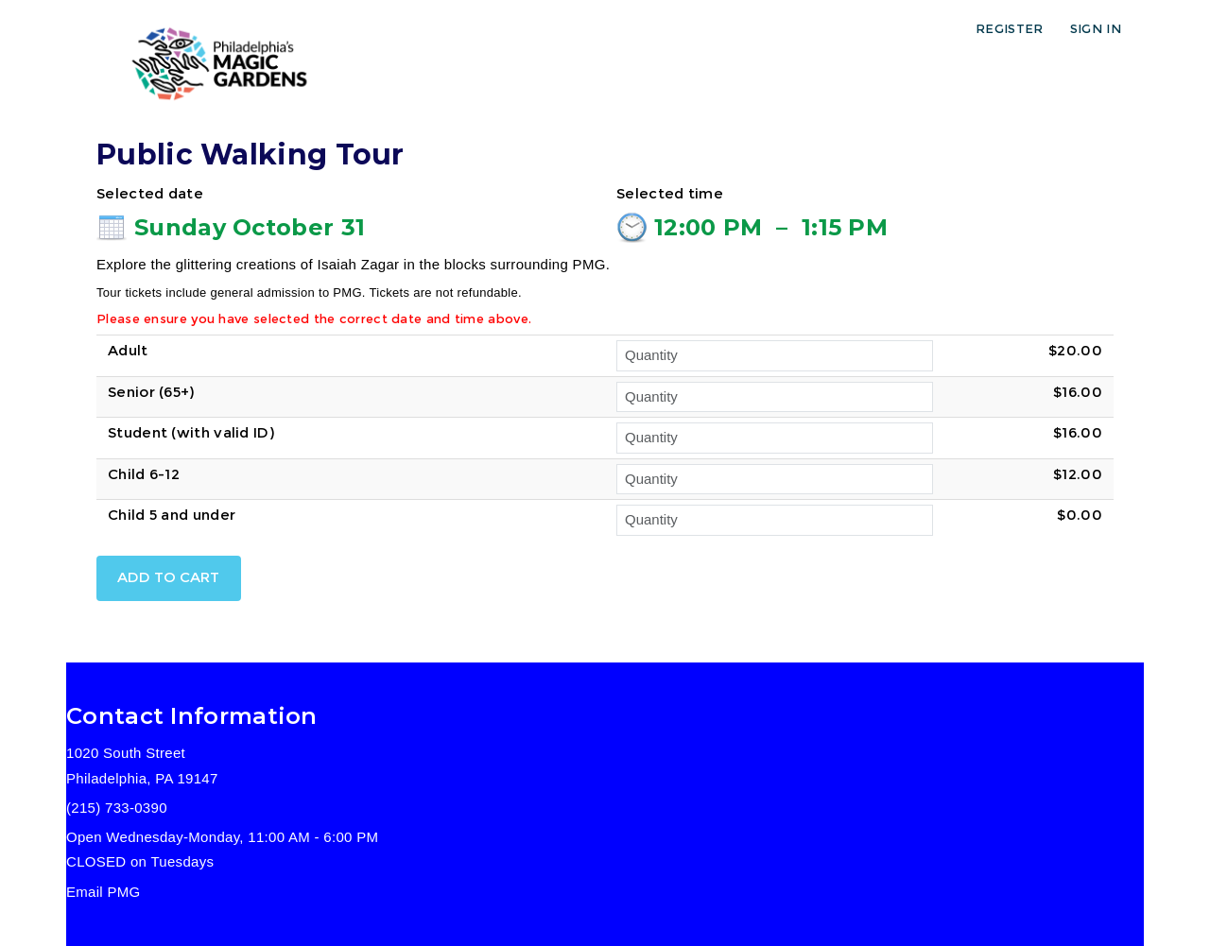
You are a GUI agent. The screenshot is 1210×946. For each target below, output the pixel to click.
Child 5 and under (171, 515)
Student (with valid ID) (191, 432)
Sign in (1095, 28)
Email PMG (103, 892)
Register (1009, 28)
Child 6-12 (144, 474)
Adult (128, 350)
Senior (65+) (151, 392)
